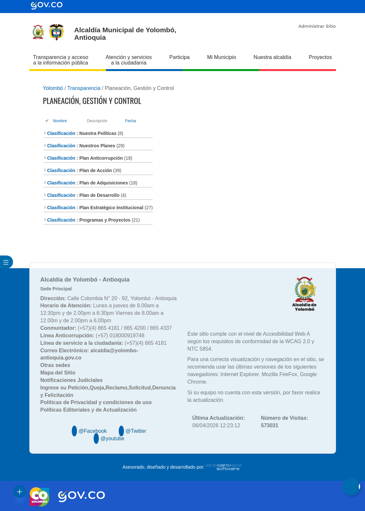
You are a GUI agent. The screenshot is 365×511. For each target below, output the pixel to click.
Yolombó (53, 88)
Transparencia (83, 88)
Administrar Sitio (317, 26)
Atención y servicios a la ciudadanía (129, 60)
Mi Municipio (221, 57)
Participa (179, 57)
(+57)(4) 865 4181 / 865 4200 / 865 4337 (106, 328)
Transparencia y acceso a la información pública (60, 60)
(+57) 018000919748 (92, 335)
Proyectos (320, 57)
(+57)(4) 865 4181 (103, 343)
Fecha (130, 121)
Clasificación (59, 133)
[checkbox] (47, 121)
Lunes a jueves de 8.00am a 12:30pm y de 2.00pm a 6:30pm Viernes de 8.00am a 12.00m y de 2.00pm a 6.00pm (102, 313)
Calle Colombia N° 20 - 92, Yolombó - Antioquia (108, 298)
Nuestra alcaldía (272, 57)
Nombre (60, 121)
